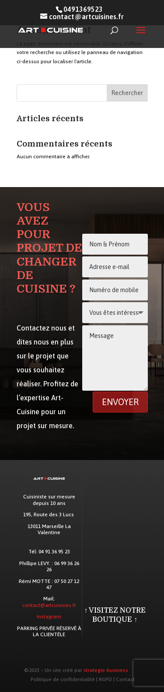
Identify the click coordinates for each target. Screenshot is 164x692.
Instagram (49, 617)
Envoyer (120, 402)
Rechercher (127, 92)
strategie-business (106, 670)
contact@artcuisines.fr (49, 605)
